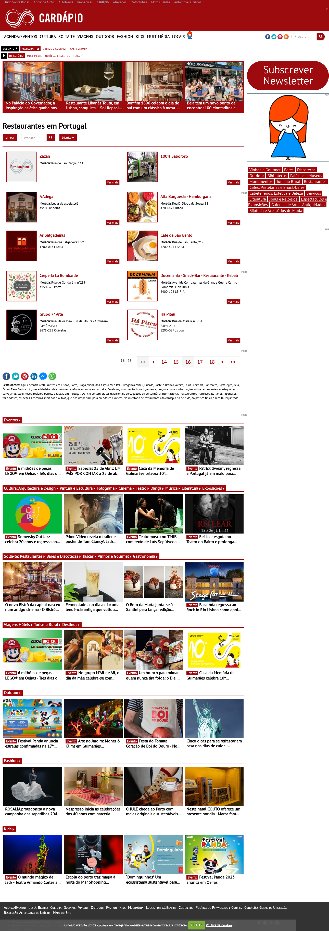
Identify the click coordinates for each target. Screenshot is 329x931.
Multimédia (158, 36)
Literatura (191, 488)
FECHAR (197, 925)
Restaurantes (32, 556)
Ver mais (112, 182)
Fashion (125, 36)
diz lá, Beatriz (38, 907)
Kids (140, 36)
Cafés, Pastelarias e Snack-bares (277, 187)
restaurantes (30, 48)
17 (200, 361)
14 (164, 361)
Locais (178, 36)
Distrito (68, 137)
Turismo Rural (47, 624)
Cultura (48, 36)
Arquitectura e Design (38, 488)
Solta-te (66, 36)
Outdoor (105, 36)
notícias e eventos (57, 55)
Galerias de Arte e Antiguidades (298, 204)
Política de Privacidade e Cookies (219, 907)
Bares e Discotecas (63, 556)
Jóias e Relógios (283, 199)
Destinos (71, 624)
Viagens (85, 36)
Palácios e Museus (306, 175)
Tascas (89, 556)
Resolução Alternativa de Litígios (27, 912)
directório (16, 55)
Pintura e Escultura (78, 488)
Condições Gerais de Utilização (265, 907)
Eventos (12, 419)
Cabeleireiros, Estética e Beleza (276, 193)
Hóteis (26, 624)
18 (212, 361)
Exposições (213, 488)
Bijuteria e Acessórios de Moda (275, 210)
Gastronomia (145, 556)
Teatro (142, 488)
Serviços (314, 193)
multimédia (34, 55)
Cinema (127, 488)
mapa (76, 55)
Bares (289, 169)
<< (143, 361)
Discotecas (306, 169)
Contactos (186, 907)
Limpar (9, 137)
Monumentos (261, 181)
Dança (157, 488)
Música (173, 488)
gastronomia (78, 48)
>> (233, 361)
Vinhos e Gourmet (115, 556)
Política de (219, 925)
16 (188, 361)
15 (176, 361)
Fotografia (107, 488)
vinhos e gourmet (55, 48)
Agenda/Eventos (20, 36)
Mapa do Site (62, 912)
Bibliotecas (277, 175)
